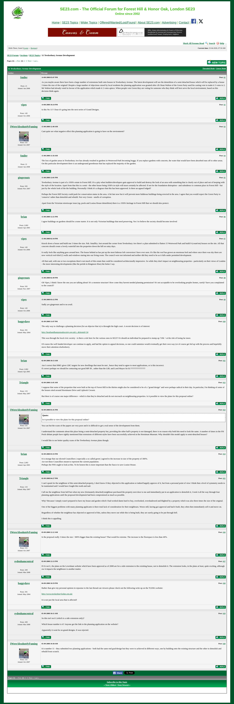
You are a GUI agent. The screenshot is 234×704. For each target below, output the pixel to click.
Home (56, 22)
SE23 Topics (70, 22)
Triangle (23, 382)
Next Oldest (110, 685)
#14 (224, 454)
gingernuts (24, 177)
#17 (224, 561)
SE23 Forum (13, 55)
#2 (224, 105)
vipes (24, 104)
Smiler (23, 77)
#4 (224, 156)
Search (210, 43)
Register (34, 48)
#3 (224, 126)
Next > (30, 61)
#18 (224, 583)
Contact (184, 22)
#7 (224, 239)
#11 (224, 361)
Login (26, 48)
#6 (224, 217)
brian (24, 216)
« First (17, 61)
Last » (36, 61)
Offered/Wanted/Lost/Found (118, 22)
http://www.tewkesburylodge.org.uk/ (57, 594)
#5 (224, 177)
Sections (24, 55)
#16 (224, 532)
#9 (224, 299)
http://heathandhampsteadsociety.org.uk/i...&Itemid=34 (65, 332)
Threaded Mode (208, 68)
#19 (224, 613)
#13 (224, 410)
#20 (224, 644)
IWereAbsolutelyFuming (24, 126)
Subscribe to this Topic (117, 682)
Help (220, 43)
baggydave (24, 321)
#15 (224, 478)
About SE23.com (149, 22)
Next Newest (123, 685)
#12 (224, 382)
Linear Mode (221, 68)
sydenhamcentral (23, 561)
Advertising (169, 22)
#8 (224, 278)
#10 (224, 321)
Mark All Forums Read (193, 43)
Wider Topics (89, 22)
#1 (224, 77)
